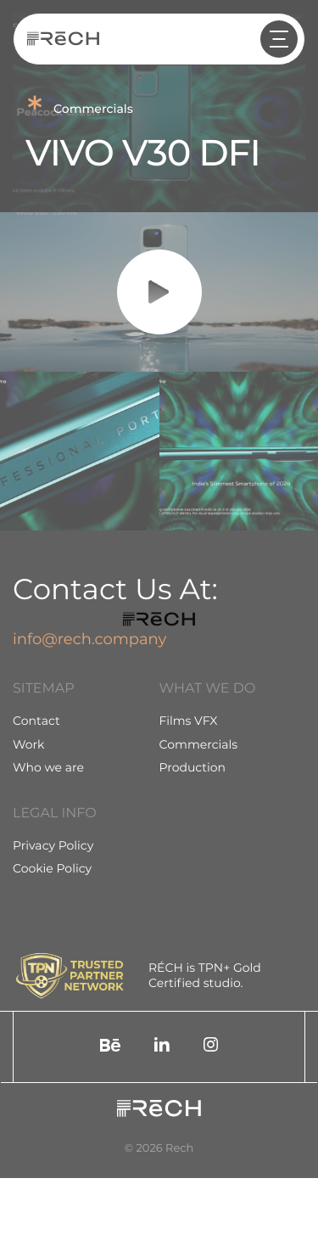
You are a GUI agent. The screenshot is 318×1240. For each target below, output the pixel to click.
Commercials (198, 744)
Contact (36, 720)
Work (28, 744)
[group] (79, 451)
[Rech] (63, 39)
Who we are (48, 767)
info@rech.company (89, 639)
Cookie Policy (52, 868)
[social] (110, 1047)
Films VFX (188, 720)
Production (192, 767)
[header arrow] (279, 39)
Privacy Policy (53, 845)
